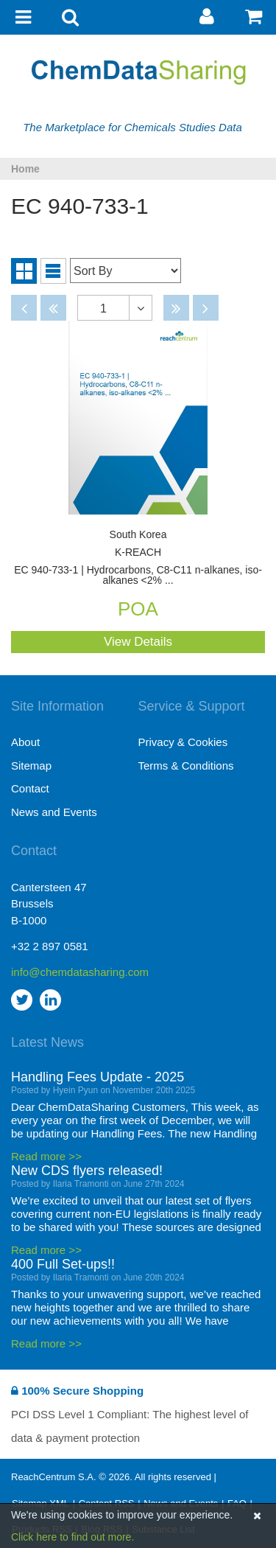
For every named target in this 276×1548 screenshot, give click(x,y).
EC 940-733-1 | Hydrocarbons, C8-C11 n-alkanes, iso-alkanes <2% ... (138, 557)
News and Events (54, 812)
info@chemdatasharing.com (74, 972)
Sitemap (31, 765)
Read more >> (46, 1156)
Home (25, 169)
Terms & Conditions (186, 765)
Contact (30, 788)
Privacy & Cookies (183, 742)
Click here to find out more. (72, 1537)
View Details (138, 642)
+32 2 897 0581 (49, 946)
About (25, 742)
